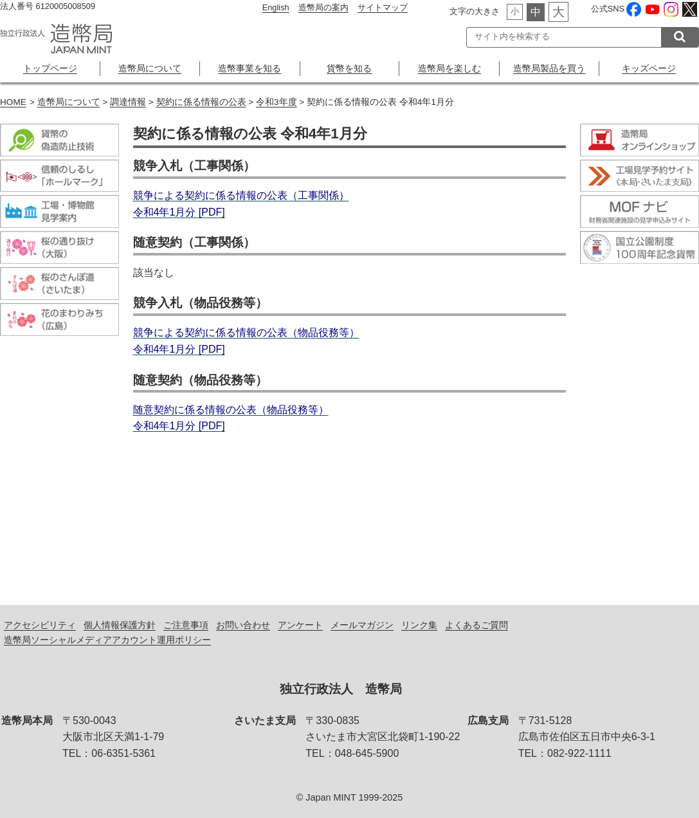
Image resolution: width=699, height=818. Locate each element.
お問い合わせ (243, 625)
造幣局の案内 (323, 7)
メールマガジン (362, 625)
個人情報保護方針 (120, 625)
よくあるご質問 (476, 625)
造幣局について (149, 68)
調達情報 (128, 102)
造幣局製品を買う (549, 68)
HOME (13, 102)
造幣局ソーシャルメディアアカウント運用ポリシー (107, 640)
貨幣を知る (349, 68)
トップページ (50, 68)
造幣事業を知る (249, 68)
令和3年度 (276, 102)
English (275, 7)
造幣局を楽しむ (449, 68)
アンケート (300, 625)
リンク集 (419, 625)
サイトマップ (383, 7)
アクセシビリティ (40, 625)
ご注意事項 (185, 625)
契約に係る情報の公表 (201, 102)
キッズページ (649, 68)
